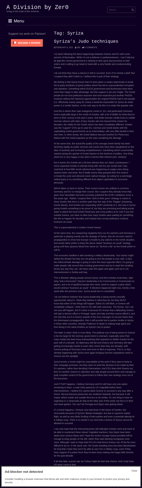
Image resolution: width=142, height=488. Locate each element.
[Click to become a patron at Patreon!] (27, 42)
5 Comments (90, 47)
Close (134, 470)
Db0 (78, 47)
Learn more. (20, 482)
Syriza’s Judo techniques (86, 42)
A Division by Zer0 (37, 7)
